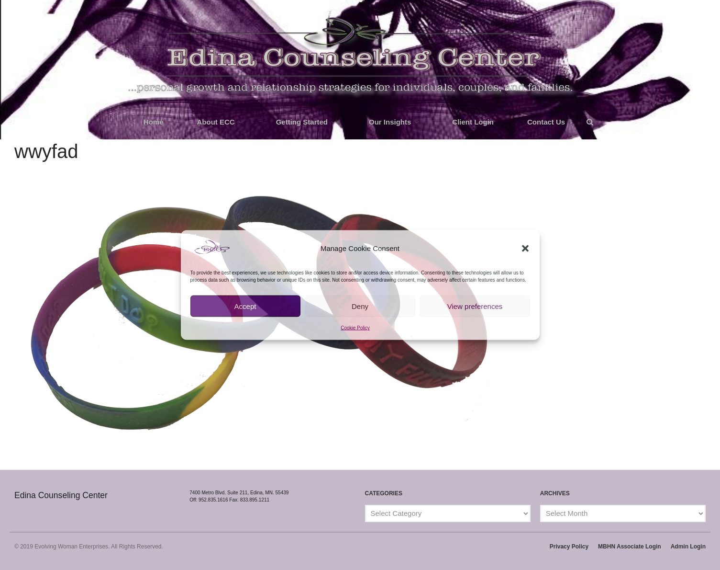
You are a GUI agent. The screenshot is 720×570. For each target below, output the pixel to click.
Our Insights (390, 122)
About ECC (216, 122)
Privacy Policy (569, 546)
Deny (360, 306)
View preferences (475, 306)
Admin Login (688, 546)
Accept (245, 306)
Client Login (473, 122)
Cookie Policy (355, 328)
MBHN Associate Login (629, 546)
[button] (525, 248)
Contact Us (546, 122)
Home (154, 122)
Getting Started (302, 122)
